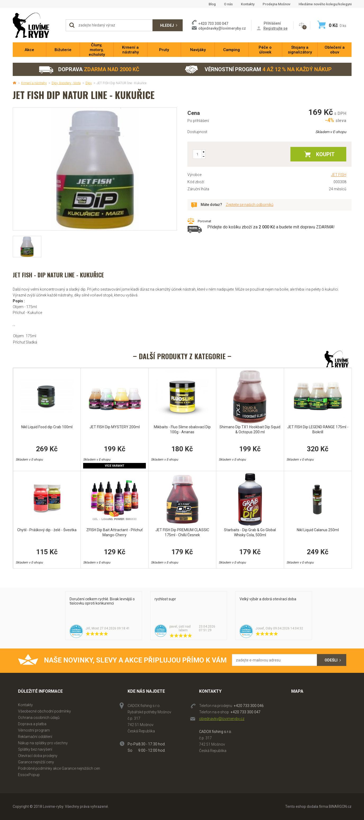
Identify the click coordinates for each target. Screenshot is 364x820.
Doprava (88, 69)
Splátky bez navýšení (35, 749)
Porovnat (204, 221)
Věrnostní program (258, 69)
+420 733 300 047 (245, 712)
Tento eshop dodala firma (306, 806)
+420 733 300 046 (249, 706)
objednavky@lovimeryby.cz (222, 28)
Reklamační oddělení (35, 737)
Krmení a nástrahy (34, 83)
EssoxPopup (29, 775)
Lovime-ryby (36, 25)
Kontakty (247, 4)
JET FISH (338, 175)
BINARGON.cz (340, 806)
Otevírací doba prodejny (37, 756)
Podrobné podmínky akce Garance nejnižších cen (59, 768)
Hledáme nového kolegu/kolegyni (325, 4)
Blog (212, 4)
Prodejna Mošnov (276, 4)
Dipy (89, 83)
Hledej (167, 25)
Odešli (331, 660)
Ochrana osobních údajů (39, 717)
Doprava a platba (32, 724)
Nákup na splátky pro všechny (43, 743)
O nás (228, 4)
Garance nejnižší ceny (36, 762)
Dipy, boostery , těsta (66, 83)
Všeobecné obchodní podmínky (44, 711)
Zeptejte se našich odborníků (249, 204)
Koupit (325, 154)
